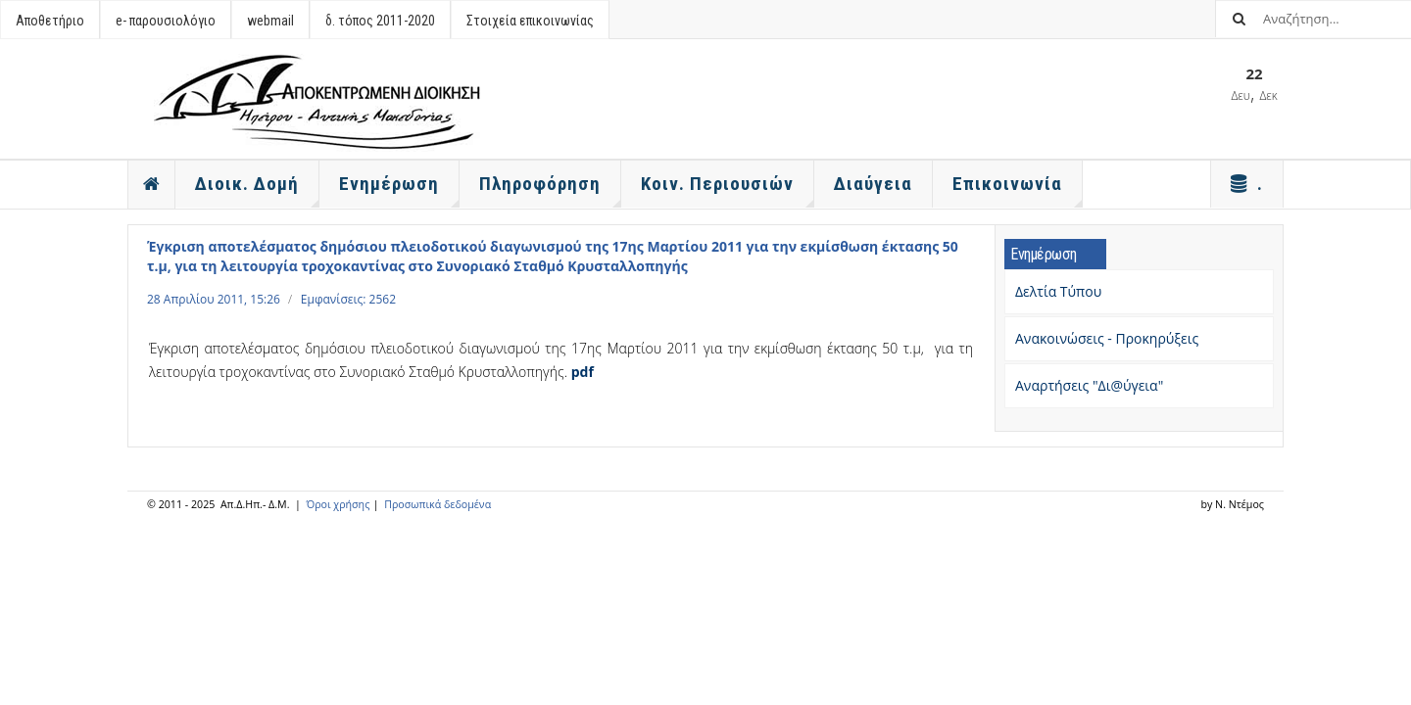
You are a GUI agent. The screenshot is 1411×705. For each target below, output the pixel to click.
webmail (270, 20)
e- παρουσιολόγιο (166, 20)
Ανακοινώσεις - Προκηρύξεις (1106, 338)
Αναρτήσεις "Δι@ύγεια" (1089, 385)
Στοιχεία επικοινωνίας (530, 20)
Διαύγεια (873, 183)
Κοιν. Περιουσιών (727, 190)
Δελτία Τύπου (1058, 291)
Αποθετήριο (50, 20)
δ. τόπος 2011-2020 (380, 20)
